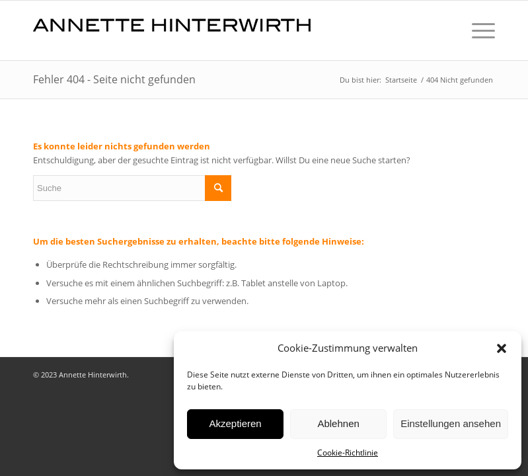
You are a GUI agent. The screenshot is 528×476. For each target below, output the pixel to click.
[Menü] (477, 30)
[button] (501, 348)
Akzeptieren (235, 423)
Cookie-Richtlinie (347, 452)
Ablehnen (338, 423)
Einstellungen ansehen (450, 423)
